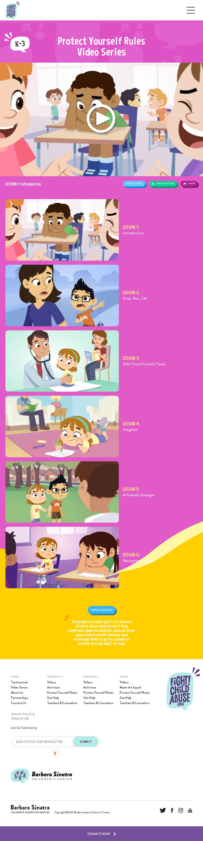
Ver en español (134, 183)
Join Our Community (24, 727)
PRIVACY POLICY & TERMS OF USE (22, 716)
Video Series (19, 687)
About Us (17, 692)
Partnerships (19, 697)
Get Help (53, 697)
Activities (53, 687)
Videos (51, 682)
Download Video (163, 183)
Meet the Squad (130, 687)
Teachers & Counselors (62, 703)
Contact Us (18, 703)
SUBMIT (85, 741)
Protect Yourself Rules (62, 692)
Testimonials (19, 682)
